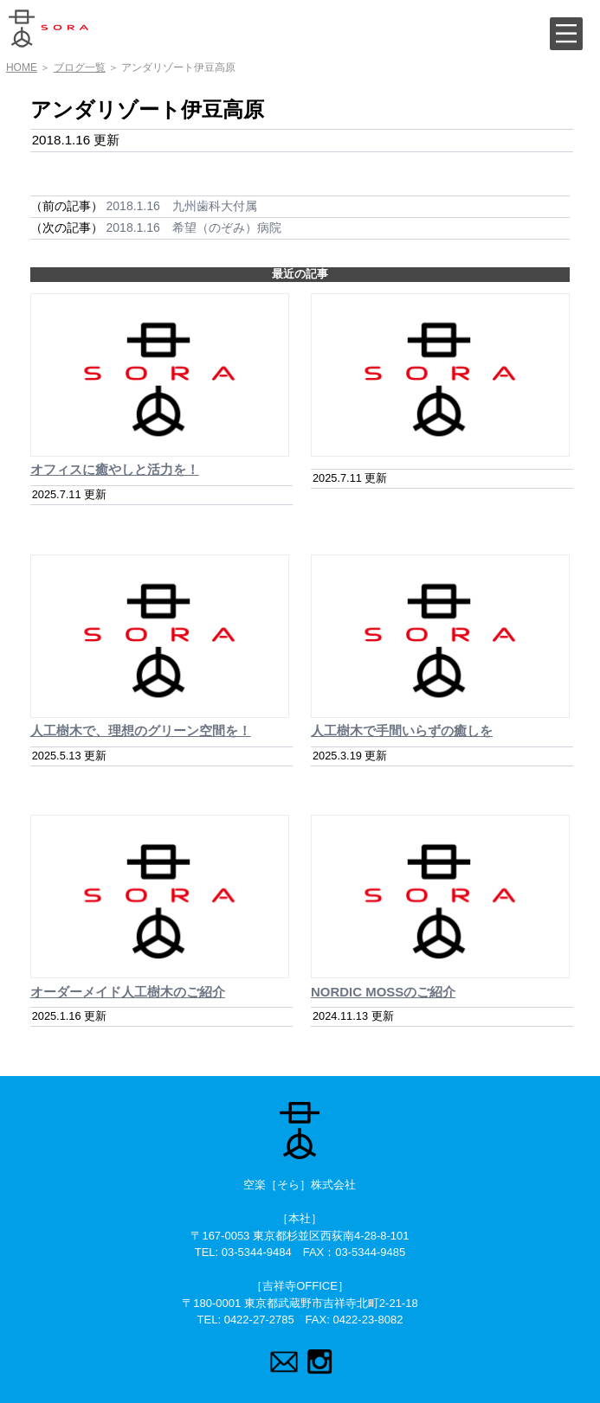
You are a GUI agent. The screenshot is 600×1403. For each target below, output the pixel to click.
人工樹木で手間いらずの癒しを (402, 730)
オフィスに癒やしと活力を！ (114, 469)
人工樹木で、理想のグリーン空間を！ (140, 730)
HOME (21, 67)
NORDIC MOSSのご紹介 (383, 991)
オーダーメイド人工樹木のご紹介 (127, 991)
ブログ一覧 (80, 67)
